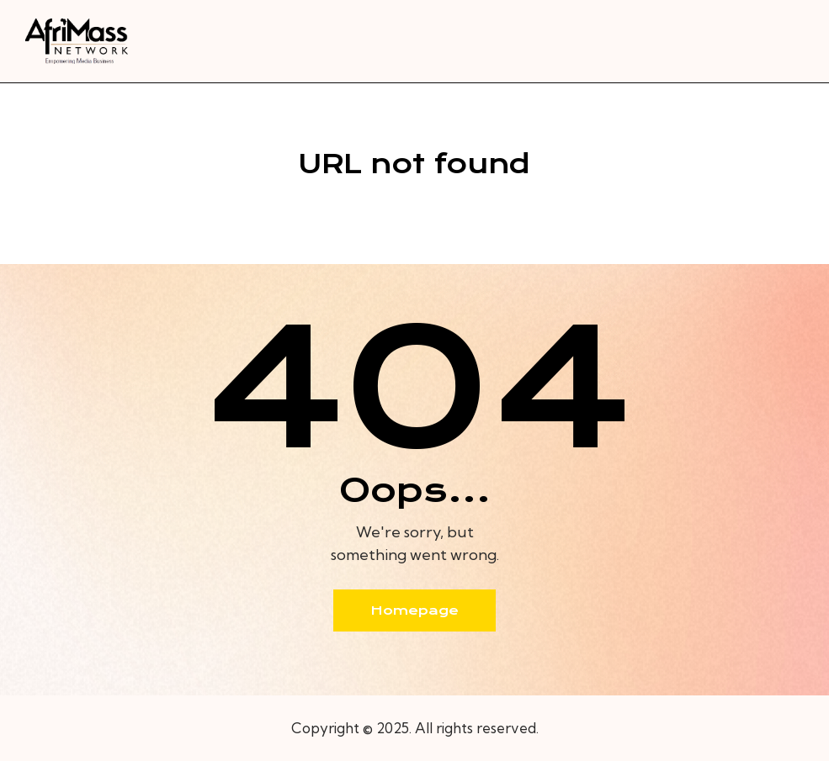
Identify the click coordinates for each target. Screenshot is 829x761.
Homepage (414, 610)
